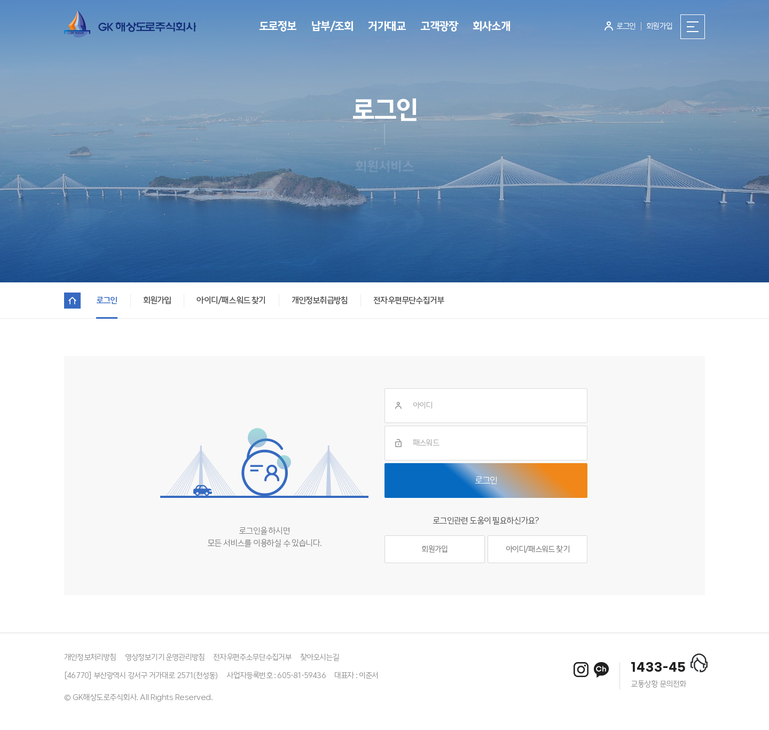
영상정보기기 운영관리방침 (165, 657)
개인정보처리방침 (90, 657)
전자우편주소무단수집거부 (252, 657)
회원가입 (434, 549)
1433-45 (658, 668)
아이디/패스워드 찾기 (537, 549)
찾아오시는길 (319, 657)
